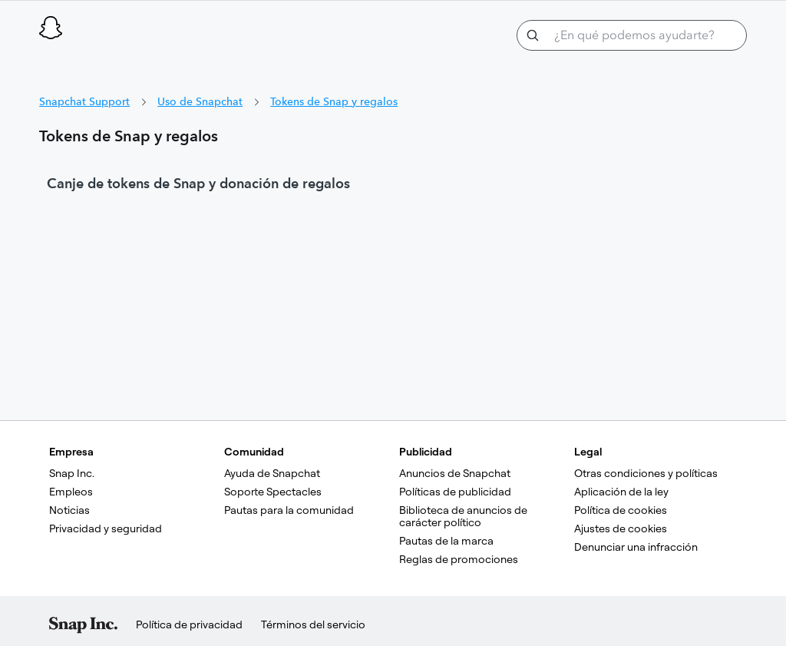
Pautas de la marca (446, 541)
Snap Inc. (71, 473)
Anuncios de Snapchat (454, 473)
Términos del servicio (313, 624)
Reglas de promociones (458, 559)
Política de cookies (620, 510)
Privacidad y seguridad (105, 528)
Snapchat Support (84, 101)
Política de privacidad (189, 624)
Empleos (71, 492)
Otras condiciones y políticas (646, 473)
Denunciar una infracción (636, 547)
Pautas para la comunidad (289, 510)
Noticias (69, 510)
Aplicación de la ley (621, 492)
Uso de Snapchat (200, 101)
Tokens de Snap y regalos (334, 101)
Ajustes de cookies (620, 528)
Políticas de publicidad (455, 492)
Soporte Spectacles (273, 492)
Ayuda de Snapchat (272, 473)
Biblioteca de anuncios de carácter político (464, 516)
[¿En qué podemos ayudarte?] (632, 35)
